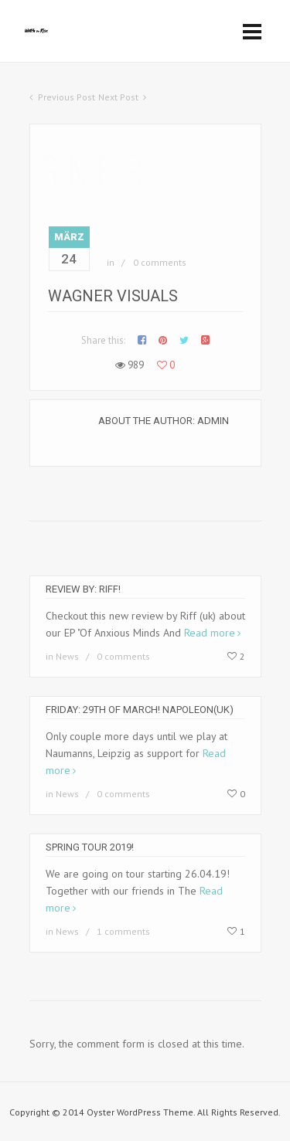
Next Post (118, 97)
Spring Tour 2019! (90, 847)
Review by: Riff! (83, 589)
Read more (209, 633)
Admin (213, 420)
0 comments (159, 262)
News (67, 656)
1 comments (123, 931)
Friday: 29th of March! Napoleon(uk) (140, 709)
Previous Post (66, 97)
